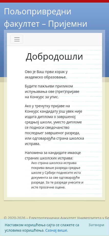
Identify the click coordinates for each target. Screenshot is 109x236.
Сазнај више (56, 230)
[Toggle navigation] (17, 39)
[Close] (96, 224)
